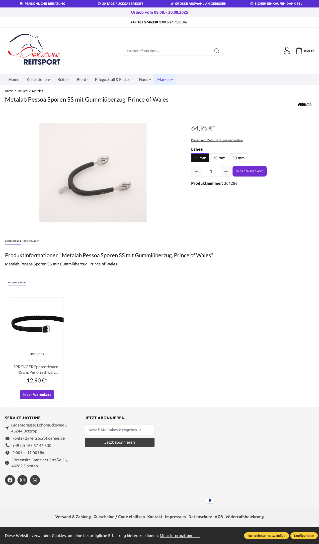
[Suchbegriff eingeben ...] (167, 51)
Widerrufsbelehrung (245, 517)
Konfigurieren (304, 535)
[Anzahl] (211, 171)
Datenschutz (200, 517)
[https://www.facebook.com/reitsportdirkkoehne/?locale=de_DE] (10, 480)
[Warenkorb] (304, 51)
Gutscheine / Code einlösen (119, 517)
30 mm (238, 158)
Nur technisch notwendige (266, 535)
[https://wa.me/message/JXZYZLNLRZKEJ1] (35, 480)
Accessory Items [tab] (16, 282)
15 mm (200, 158)
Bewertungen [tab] (31, 241)
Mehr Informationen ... (180, 535)
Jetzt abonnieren (119, 442)
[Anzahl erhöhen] (226, 171)
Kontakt (154, 517)
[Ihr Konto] (286, 51)
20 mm (219, 158)
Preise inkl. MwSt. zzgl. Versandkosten (217, 140)
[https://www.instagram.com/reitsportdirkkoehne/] (22, 480)
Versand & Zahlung (73, 517)
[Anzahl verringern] (196, 171)
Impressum (175, 517)
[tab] (13, 241)
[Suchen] (217, 51)
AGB (219, 517)
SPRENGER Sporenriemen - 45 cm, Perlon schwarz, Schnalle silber (37, 369)
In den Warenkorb (249, 171)
